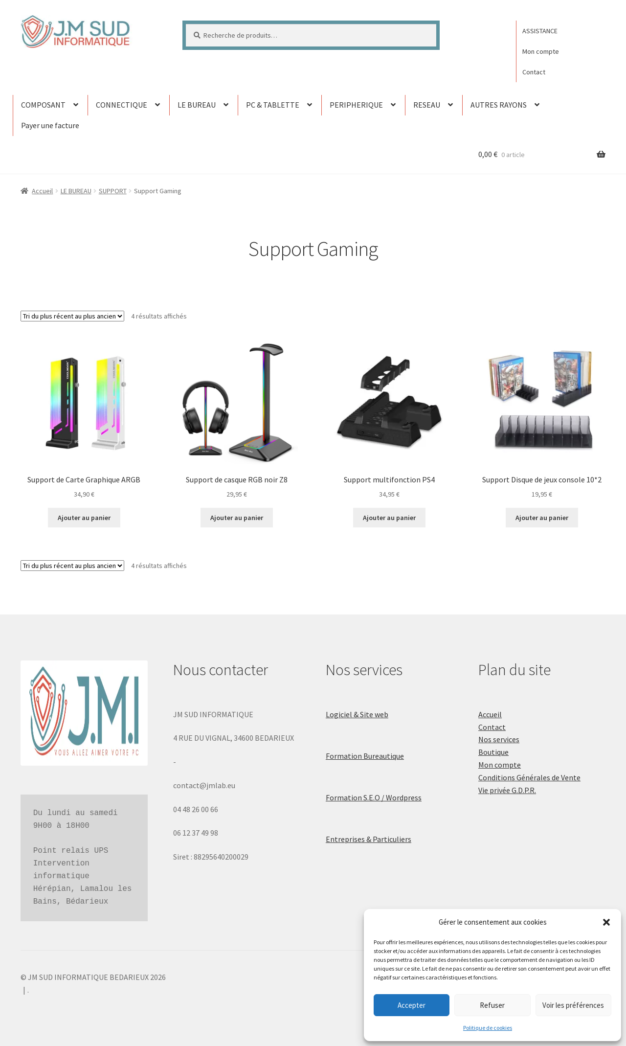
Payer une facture (50, 125)
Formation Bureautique (365, 756)
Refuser (492, 1005)
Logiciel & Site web (357, 714)
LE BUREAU (197, 105)
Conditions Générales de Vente (529, 777)
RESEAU (426, 105)
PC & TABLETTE (272, 105)
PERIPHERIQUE (356, 105)
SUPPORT (113, 190)
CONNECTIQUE (121, 105)
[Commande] (72, 316)
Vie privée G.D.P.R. (507, 790)
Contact (533, 72)
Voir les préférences (573, 1005)
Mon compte (540, 51)
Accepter (411, 1005)
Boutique (493, 752)
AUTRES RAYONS (498, 105)
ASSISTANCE (540, 30)
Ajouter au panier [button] (84, 517)
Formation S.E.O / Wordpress (374, 797)
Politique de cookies (487, 1027)
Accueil (42, 190)
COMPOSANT (43, 105)
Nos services (498, 739)
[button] (606, 922)
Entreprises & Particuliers (368, 839)
